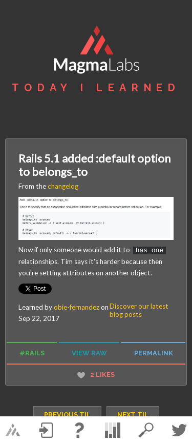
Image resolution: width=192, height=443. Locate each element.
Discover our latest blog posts (139, 309)
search (146, 430)
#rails (32, 352)
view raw (89, 352)
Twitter (179, 430)
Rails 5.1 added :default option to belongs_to (94, 165)
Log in (46, 430)
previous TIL (67, 414)
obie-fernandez (76, 307)
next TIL (132, 414)
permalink (153, 352)
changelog (63, 186)
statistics (112, 430)
